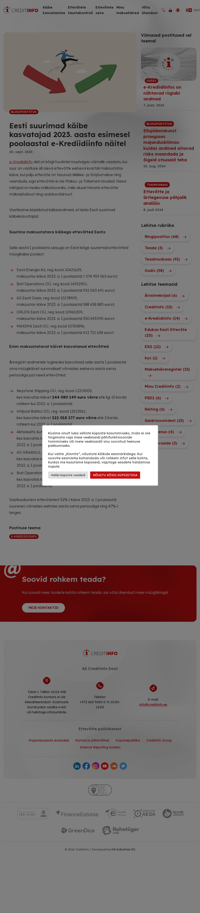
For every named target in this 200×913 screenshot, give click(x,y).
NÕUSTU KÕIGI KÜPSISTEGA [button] (115, 475)
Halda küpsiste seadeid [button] (68, 475)
